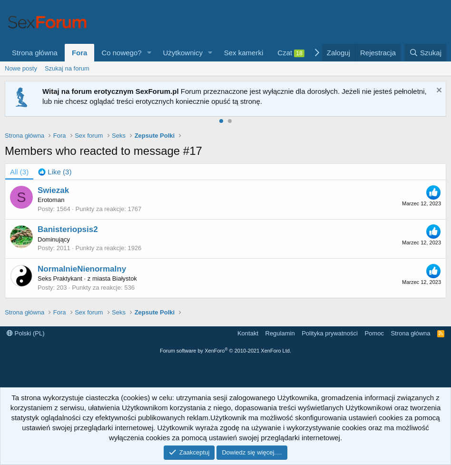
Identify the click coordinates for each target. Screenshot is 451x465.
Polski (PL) (25, 333)
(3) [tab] (19, 172)
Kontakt (247, 333)
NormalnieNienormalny (82, 268)
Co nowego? (121, 53)
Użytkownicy (183, 53)
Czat (290, 53)
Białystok (124, 278)
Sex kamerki (244, 53)
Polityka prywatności (330, 333)
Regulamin (280, 333)
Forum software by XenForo (225, 351)
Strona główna (35, 53)
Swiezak (53, 190)
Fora (80, 53)
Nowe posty (21, 68)
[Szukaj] (425, 52)
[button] (149, 52)
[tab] (54, 172)
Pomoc (373, 333)
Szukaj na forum (67, 68)
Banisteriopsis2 (68, 229)
